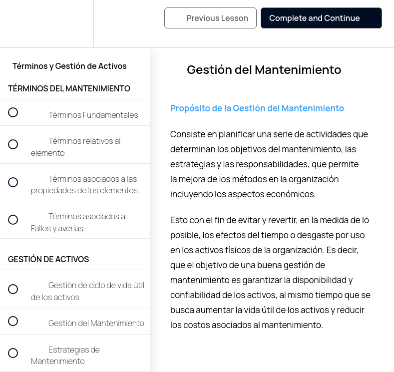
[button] (18, 23)
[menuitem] (74, 23)
